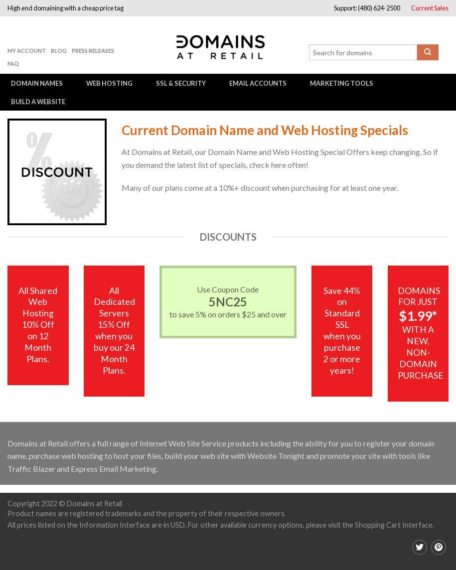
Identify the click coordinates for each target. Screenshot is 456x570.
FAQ (13, 63)
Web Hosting (109, 83)
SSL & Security (181, 83)
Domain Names (37, 83)
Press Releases (93, 50)
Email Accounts (258, 83)
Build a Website (38, 102)
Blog (59, 50)
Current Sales (430, 8)
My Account (26, 50)
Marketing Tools (341, 83)
